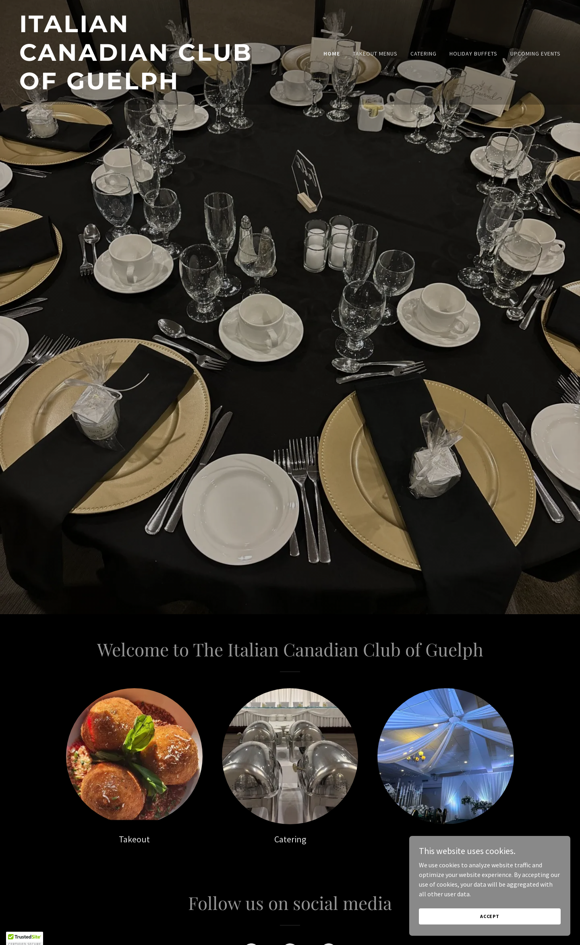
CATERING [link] (423, 53)
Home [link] (331, 53)
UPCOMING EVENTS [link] (535, 53)
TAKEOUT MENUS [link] (375, 53)
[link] (151, 87)
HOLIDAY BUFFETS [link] (473, 53)
